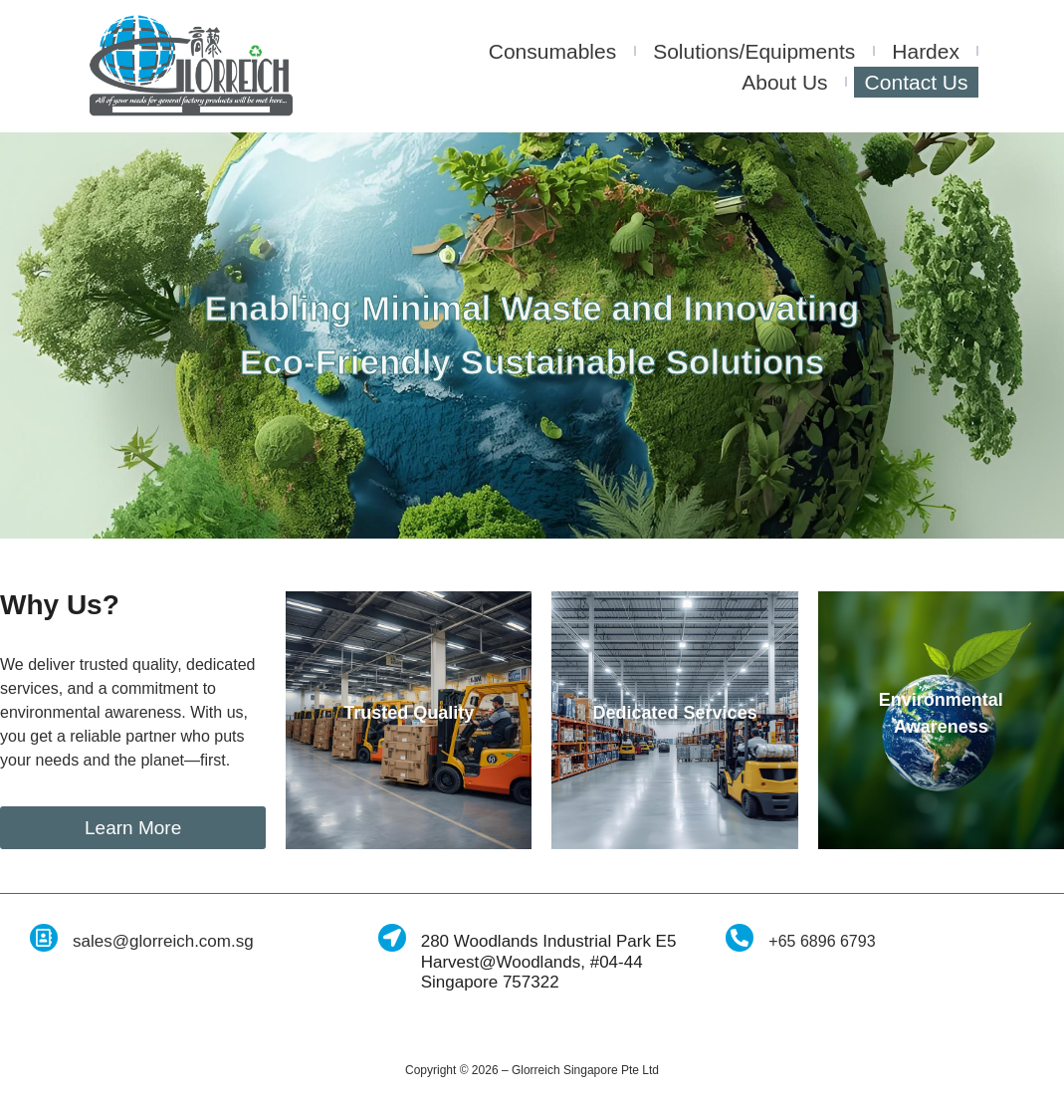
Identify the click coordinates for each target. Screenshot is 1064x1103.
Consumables (552, 51)
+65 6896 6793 (821, 941)
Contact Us (916, 82)
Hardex (925, 51)
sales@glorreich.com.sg (163, 941)
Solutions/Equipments (754, 51)
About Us (784, 82)
